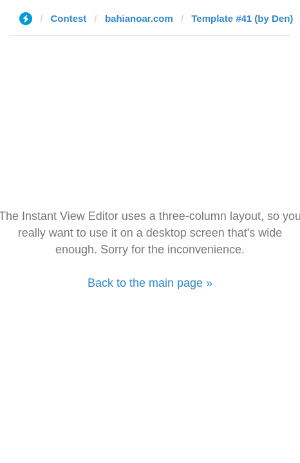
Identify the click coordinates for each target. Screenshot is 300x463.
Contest (69, 18)
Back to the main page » (150, 283)
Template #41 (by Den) (242, 18)
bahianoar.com (139, 18)
